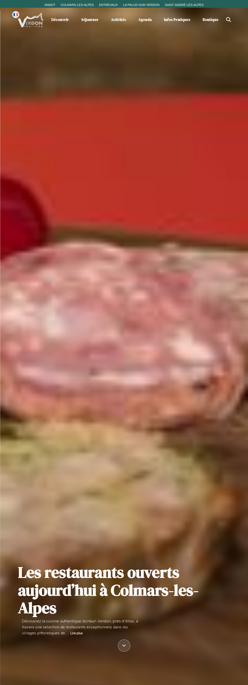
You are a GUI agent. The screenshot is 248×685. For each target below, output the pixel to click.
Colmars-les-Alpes (77, 5)
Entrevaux (108, 5)
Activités (118, 19)
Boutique (210, 19)
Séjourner (89, 19)
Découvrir (60, 19)
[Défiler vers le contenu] (124, 646)
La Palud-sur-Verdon (141, 5)
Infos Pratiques (177, 19)
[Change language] (15, 14)
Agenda (145, 19)
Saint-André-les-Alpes (184, 5)
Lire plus (76, 633)
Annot (49, 5)
